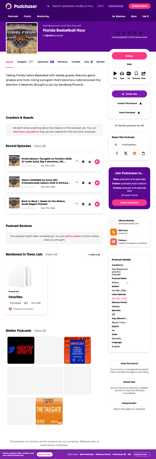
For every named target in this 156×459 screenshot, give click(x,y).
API (129, 454)
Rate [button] (129, 64)
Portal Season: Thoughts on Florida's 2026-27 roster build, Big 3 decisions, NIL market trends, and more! (47, 161)
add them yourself (24, 131)
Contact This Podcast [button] (129, 103)
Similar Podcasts (18, 331)
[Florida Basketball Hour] (21, 38)
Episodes (46, 61)
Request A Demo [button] (45, 454)
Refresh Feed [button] (129, 382)
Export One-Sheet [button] (129, 112)
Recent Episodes (18, 146)
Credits (76, 61)
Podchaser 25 (119, 454)
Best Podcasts (87, 454)
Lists (88, 61)
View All (40, 146)
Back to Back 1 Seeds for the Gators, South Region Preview (43, 203)
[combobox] (84, 6)
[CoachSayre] (10, 309)
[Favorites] (20, 276)
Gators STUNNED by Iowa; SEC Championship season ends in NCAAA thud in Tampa (45, 182)
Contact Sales (139, 6)
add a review (73, 236)
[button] (14, 16)
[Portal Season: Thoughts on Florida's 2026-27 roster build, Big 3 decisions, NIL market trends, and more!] (14, 160)
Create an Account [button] (129, 203)
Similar (101, 61)
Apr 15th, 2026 (119, 298)
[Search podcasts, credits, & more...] (73, 6)
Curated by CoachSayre (23, 309)
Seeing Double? (129, 403)
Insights (25, 61)
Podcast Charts (103, 454)
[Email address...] (129, 145)
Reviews (63, 61)
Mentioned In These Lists (24, 254)
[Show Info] (127, 282)
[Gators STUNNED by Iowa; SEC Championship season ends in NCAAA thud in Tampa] (14, 182)
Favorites (15, 297)
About (9, 61)
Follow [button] (129, 55)
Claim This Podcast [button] (129, 363)
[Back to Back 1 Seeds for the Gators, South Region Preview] (14, 203)
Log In (145, 16)
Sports (49, 35)
